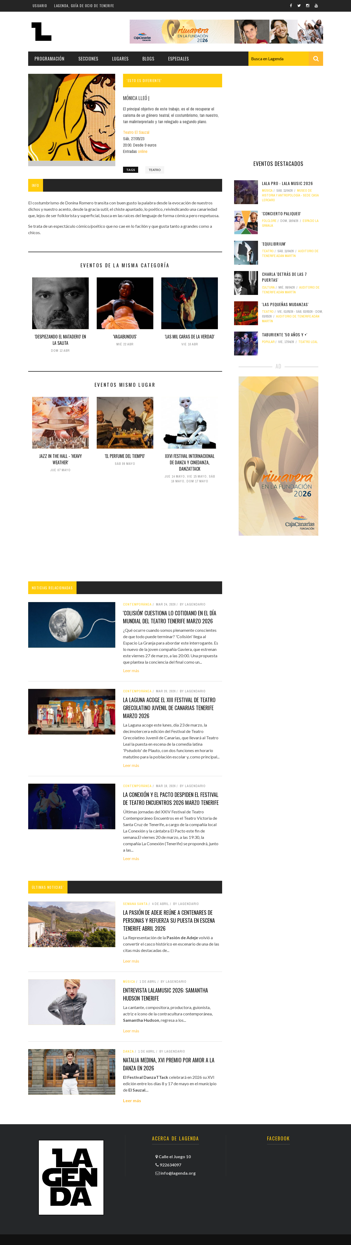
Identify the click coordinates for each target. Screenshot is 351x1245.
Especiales (178, 58)
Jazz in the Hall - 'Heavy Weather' (60, 459)
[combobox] (285, 58)
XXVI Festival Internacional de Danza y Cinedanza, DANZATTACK (189, 462)
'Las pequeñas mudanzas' (285, 304)
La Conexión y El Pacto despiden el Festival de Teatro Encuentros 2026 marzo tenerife (171, 798)
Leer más (131, 670)
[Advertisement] (125, 533)
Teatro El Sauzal (136, 132)
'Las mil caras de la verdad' (189, 336)
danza (128, 1051)
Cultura (268, 287)
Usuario (40, 5)
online (142, 151)
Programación (50, 58)
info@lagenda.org (178, 1172)
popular (268, 342)
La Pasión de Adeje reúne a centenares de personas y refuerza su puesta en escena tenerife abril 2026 (169, 920)
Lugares (120, 58)
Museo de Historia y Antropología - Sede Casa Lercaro (290, 195)
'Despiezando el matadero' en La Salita (60, 339)
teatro (155, 170)
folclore (269, 221)
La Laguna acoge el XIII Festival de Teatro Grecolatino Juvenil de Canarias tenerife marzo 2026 (169, 708)
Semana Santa (135, 904)
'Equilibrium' (274, 244)
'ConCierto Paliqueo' (281, 213)
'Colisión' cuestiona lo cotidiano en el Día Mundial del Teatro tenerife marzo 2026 (169, 617)
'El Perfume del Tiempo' (125, 456)
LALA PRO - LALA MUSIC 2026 (287, 183)
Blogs (148, 58)
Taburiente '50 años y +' (284, 334)
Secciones (88, 58)
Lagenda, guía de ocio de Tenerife (84, 5)
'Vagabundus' (125, 336)
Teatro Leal (308, 342)
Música (129, 982)
